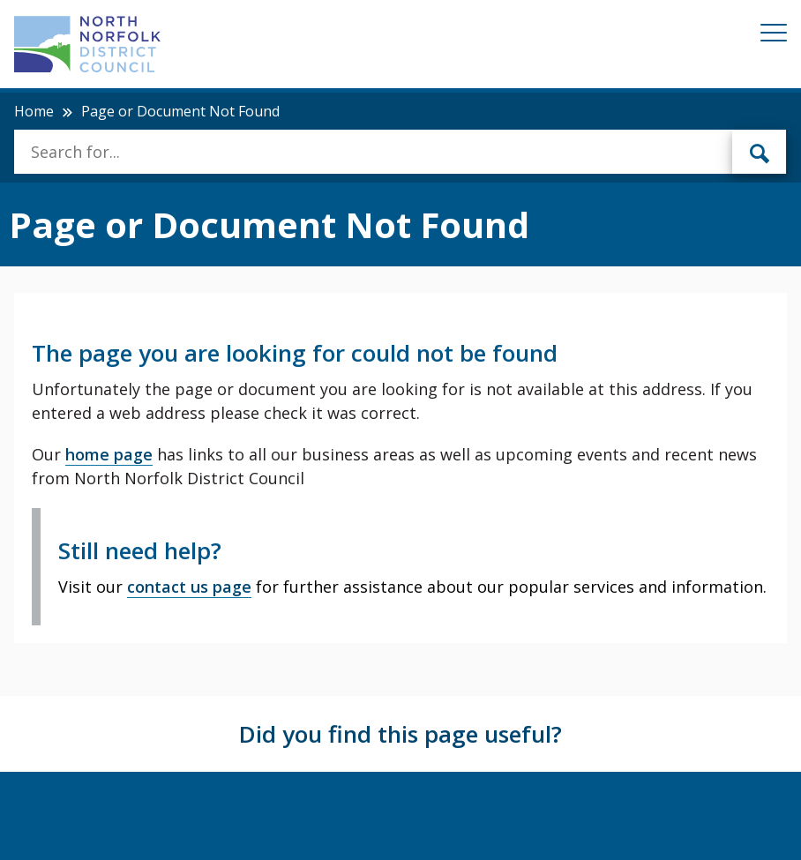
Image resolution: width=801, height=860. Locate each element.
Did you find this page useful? (400, 734)
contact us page (189, 586)
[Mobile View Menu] (773, 35)
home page (109, 454)
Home (34, 111)
